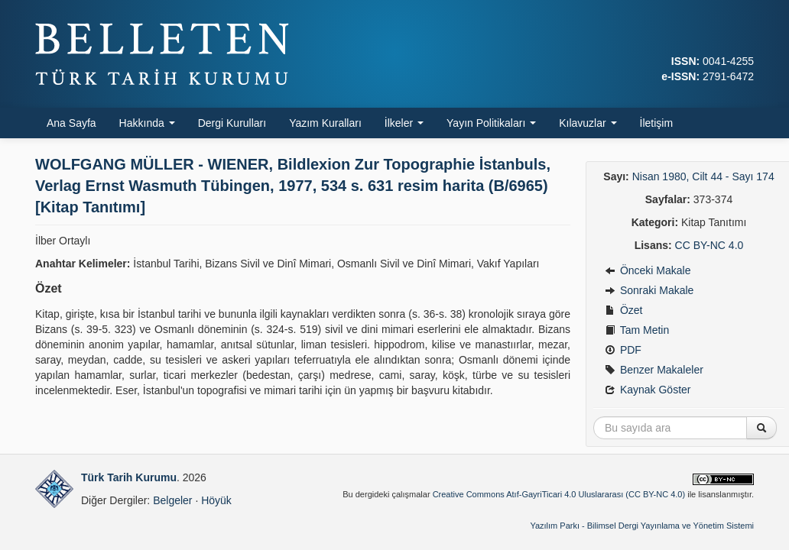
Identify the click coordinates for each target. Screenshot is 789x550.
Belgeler (172, 500)
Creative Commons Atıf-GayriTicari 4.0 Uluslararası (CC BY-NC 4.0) (559, 494)
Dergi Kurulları (232, 123)
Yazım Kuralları (325, 123)
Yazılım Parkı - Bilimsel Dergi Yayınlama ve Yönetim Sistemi (642, 525)
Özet (623, 310)
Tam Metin (637, 330)
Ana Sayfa (71, 123)
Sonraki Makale (649, 290)
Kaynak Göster (648, 389)
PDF (623, 350)
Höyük (216, 500)
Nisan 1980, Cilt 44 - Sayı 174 (703, 176)
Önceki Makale (647, 270)
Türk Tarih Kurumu (129, 477)
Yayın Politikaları (491, 123)
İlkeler (404, 123)
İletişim (657, 123)
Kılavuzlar (587, 123)
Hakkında (147, 123)
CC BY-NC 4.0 (709, 245)
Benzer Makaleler (654, 370)
